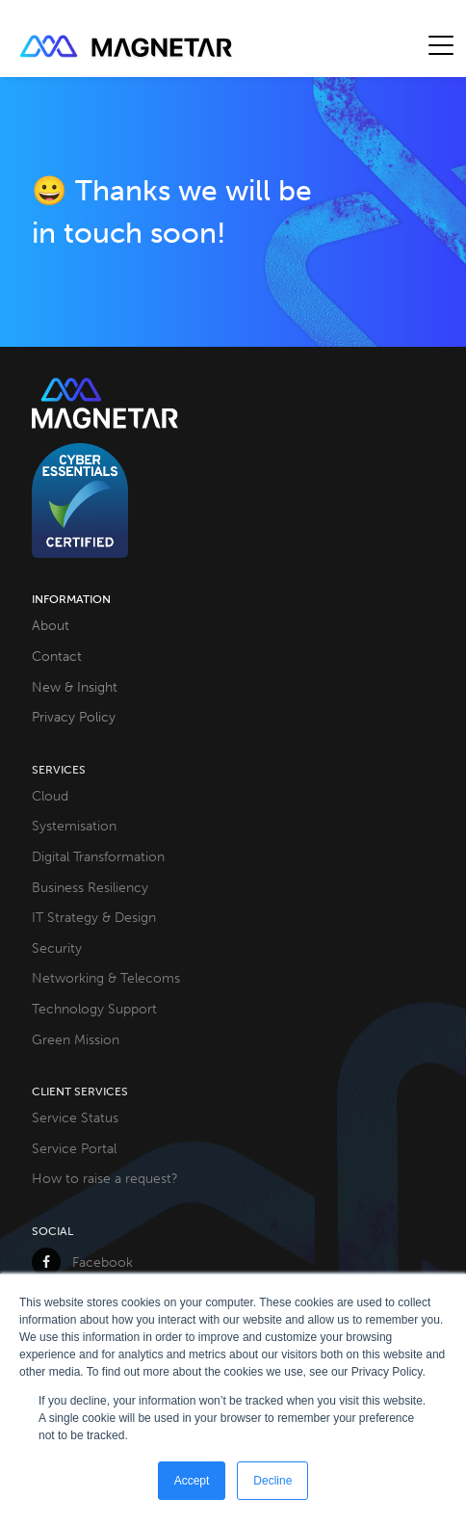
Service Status (75, 1117)
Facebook (82, 1262)
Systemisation (74, 825)
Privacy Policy (74, 716)
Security (57, 948)
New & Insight (74, 687)
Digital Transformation (98, 856)
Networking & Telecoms (106, 977)
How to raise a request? (105, 1178)
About (50, 625)
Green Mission (75, 1039)
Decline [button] (272, 1480)
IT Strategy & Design (94, 917)
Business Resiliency (90, 887)
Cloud (50, 795)
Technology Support (94, 1008)
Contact (57, 656)
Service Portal (74, 1148)
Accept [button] (192, 1480)
